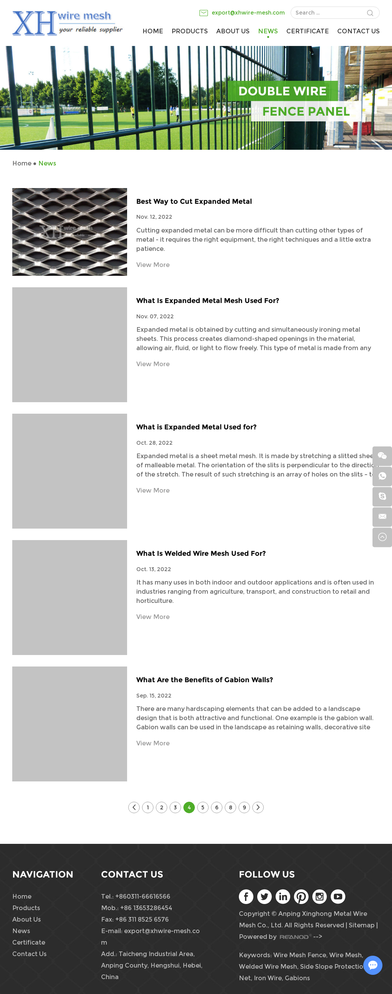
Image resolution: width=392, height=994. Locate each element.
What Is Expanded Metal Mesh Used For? (207, 300)
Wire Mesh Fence (299, 955)
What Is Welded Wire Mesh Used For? (201, 553)
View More (153, 265)
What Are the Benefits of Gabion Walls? (204, 680)
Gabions (297, 978)
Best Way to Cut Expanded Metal (194, 201)
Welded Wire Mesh (268, 966)
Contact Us (358, 31)
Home (152, 31)
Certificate (307, 31)
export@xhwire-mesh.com (248, 12)
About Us (233, 31)
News (268, 31)
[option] (196, 97)
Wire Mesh (345, 955)
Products (190, 31)
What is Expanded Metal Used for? (196, 427)
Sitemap (362, 925)
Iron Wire (268, 978)
